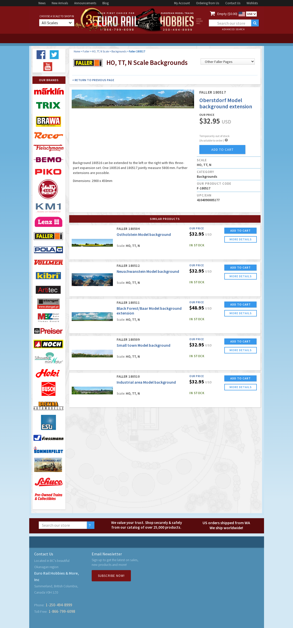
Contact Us (232, 3)
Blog (105, 3)
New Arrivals (60, 3)
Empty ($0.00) (227, 13)
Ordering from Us (207, 3)
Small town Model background (143, 345)
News (41, 3)
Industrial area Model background (146, 382)
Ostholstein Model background (144, 234)
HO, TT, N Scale (100, 51)
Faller (86, 51)
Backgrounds (118, 51)
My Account (182, 3)
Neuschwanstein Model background (148, 271)
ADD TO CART (240, 230)
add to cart (222, 149)
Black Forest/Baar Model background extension (149, 310)
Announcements (85, 3)
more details (241, 239)
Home (77, 51)
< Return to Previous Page (93, 80)
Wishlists (252, 3)
